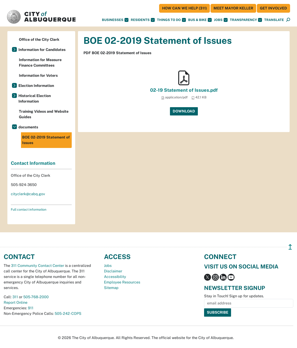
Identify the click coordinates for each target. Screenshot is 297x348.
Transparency (246, 20)
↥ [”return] (290, 247)
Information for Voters (38, 75)
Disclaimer (113, 271)
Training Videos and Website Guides (43, 114)
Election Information (36, 85)
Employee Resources (122, 282)
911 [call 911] (30, 308)
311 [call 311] (15, 297)
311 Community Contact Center (37, 265)
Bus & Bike (200, 20)
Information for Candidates (41, 49)
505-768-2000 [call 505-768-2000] (36, 297)
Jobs (221, 20)
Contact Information (33, 163)
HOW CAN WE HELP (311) (184, 8)
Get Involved (273, 8)
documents (28, 127)
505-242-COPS (68, 313)
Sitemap (111, 288)
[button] (274, 20)
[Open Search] (288, 20)
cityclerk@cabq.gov (28, 194)
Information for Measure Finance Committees (40, 63)
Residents (143, 20)
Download (184, 111)
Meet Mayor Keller (233, 8)
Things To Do (171, 20)
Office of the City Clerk (39, 39)
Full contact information (28, 209)
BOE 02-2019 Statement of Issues (46, 140)
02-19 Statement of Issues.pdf (184, 90)
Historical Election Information (34, 98)
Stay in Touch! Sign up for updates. (234, 296)
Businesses (115, 20)
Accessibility (115, 276)
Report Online (15, 302)
